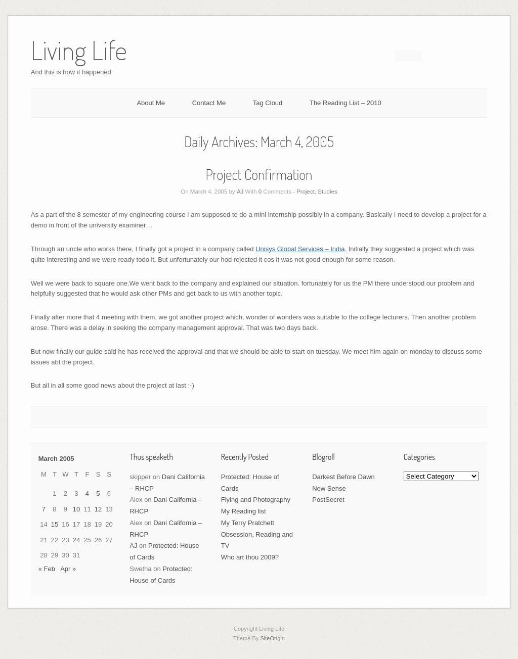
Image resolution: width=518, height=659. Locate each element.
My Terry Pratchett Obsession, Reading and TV (257, 534)
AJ (240, 192)
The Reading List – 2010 (345, 103)
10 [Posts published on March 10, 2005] (76, 509)
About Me (151, 103)
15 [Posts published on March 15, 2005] (54, 524)
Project (305, 192)
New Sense (329, 488)
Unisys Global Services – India (299, 249)
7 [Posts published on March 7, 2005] (44, 509)
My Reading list (243, 511)
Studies (327, 192)
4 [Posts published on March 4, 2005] (87, 493)
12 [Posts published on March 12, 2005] (98, 509)
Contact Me (209, 103)
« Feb (46, 569)
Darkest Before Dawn (343, 477)
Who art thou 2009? (250, 557)
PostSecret (328, 499)
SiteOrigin (272, 638)
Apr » (68, 569)
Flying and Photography (255, 499)
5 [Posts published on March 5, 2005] (98, 493)
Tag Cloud (268, 103)
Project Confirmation (259, 174)
